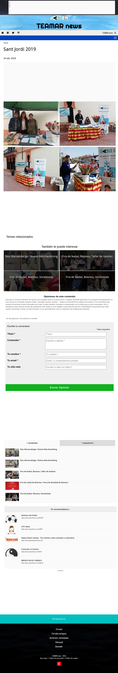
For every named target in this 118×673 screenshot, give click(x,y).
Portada (59, 629)
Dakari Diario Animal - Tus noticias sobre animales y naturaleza (47, 538)
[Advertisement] (59, 7)
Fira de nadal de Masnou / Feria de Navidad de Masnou (44, 482)
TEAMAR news (56, 656)
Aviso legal (43, 658)
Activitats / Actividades (59, 637)
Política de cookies (72, 658)
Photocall (6, 43)
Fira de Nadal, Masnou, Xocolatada (31, 277)
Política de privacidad (56, 658)
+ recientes (32, 443)
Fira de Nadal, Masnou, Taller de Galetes (87, 256)
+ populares (87, 443)
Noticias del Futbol (29, 515)
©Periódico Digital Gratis (59, 619)
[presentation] (66, 376)
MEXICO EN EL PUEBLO (31, 560)
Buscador (59, 646)
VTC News (25, 527)
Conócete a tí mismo (30, 549)
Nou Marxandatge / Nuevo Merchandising (31, 256)
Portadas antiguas (59, 633)
